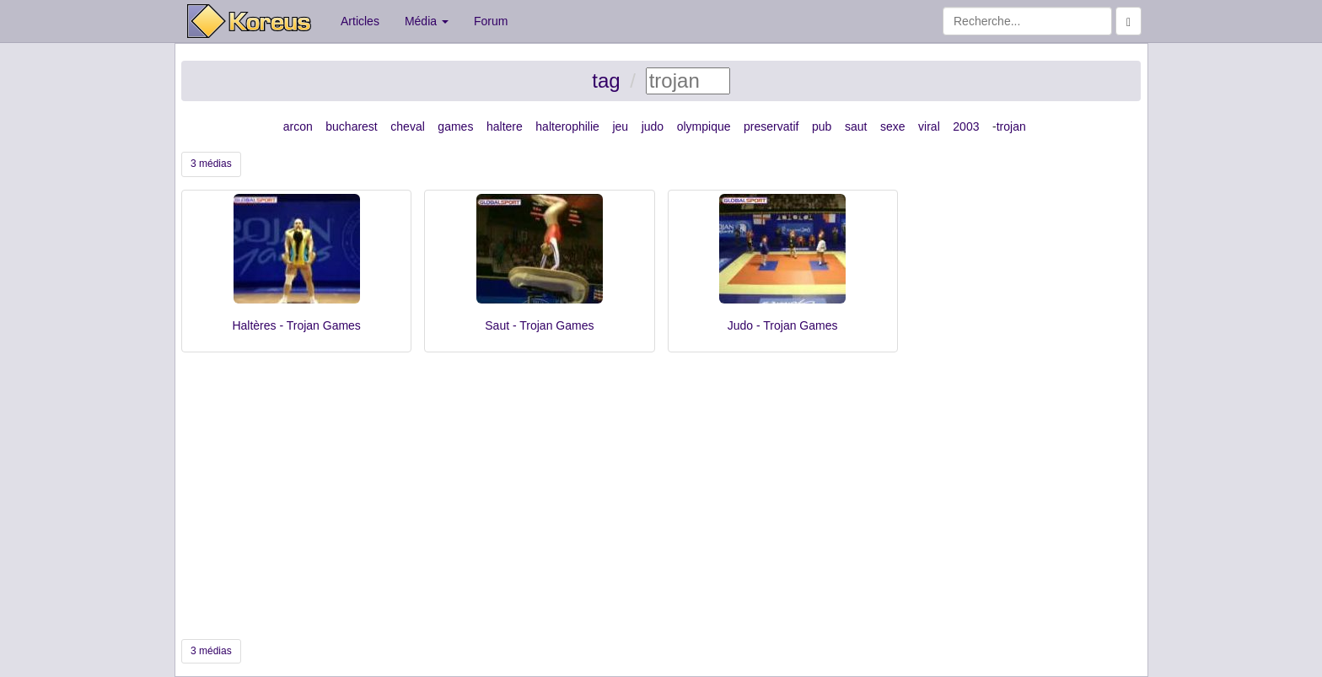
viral (929, 126)
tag (606, 80)
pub (821, 126)
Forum (491, 21)
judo (653, 126)
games (455, 126)
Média (427, 21)
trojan (1011, 126)
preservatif (771, 126)
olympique (704, 126)
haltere (504, 126)
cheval (407, 126)
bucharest (351, 126)
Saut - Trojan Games (539, 325)
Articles (360, 21)
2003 (966, 126)
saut (856, 126)
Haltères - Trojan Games (296, 325)
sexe (893, 126)
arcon (298, 126)
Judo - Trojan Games (783, 325)
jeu (620, 126)
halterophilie (567, 126)
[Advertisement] (661, 496)
